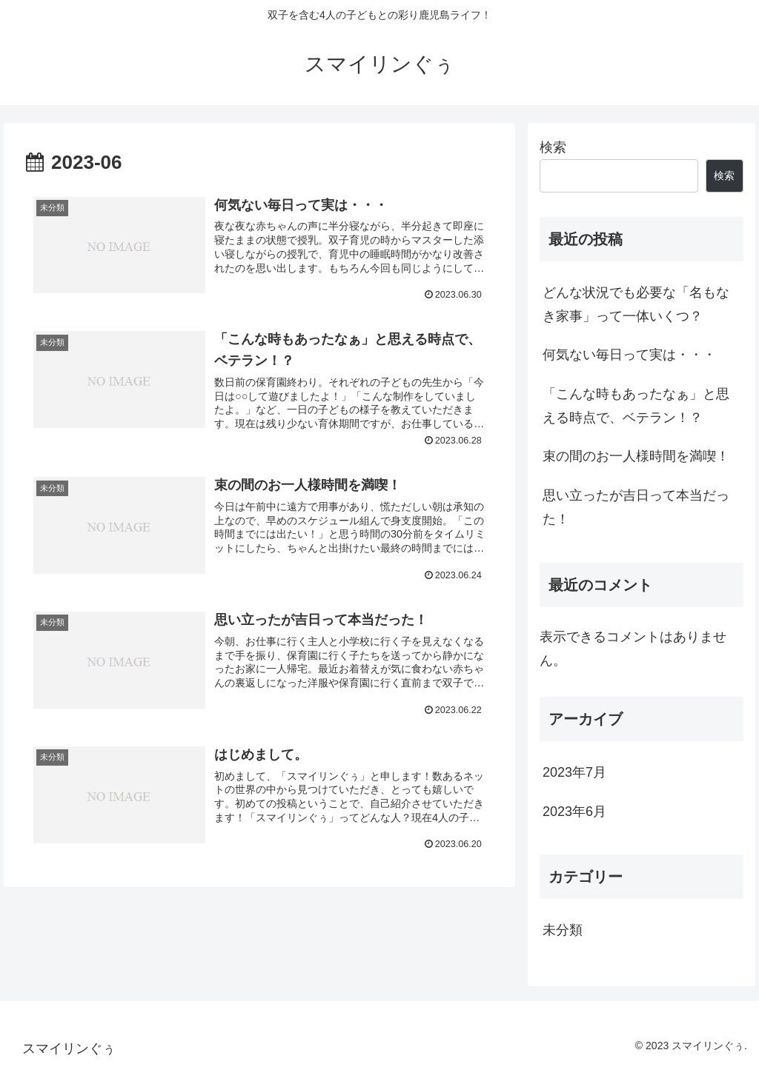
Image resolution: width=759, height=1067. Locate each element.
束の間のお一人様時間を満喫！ (636, 456)
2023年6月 (574, 811)
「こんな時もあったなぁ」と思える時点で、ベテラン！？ (636, 406)
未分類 (563, 930)
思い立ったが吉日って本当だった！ (636, 507)
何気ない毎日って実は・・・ (629, 354)
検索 (553, 147)
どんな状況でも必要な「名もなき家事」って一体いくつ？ (636, 304)
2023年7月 (574, 772)
